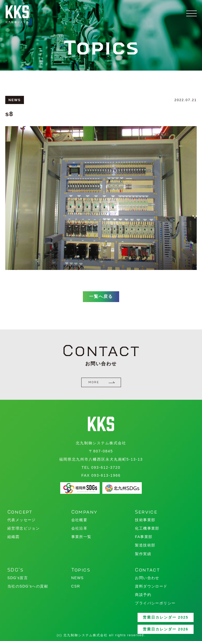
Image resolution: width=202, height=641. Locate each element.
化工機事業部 (147, 528)
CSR (75, 586)
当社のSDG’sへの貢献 (27, 586)
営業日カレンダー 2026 (165, 629)
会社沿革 (79, 528)
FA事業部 (143, 537)
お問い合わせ (147, 578)
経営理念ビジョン (23, 528)
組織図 (13, 537)
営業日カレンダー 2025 (165, 617)
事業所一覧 (81, 537)
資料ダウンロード (151, 586)
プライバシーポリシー (155, 603)
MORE (101, 382)
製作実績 (143, 554)
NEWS (77, 578)
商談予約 (143, 595)
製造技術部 (145, 545)
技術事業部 (145, 520)
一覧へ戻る (101, 299)
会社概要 (79, 520)
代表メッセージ (21, 520)
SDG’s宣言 (17, 578)
